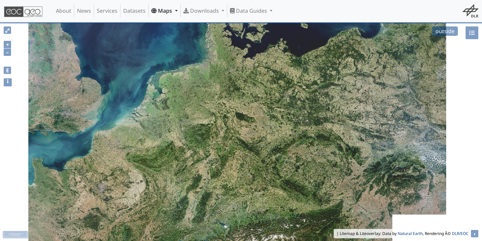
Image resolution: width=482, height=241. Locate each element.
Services (107, 10)
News (84, 10)
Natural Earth (410, 233)
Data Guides (249, 10)
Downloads (201, 10)
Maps (162, 10)
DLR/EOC (460, 233)
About (63, 10)
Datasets (134, 10)
